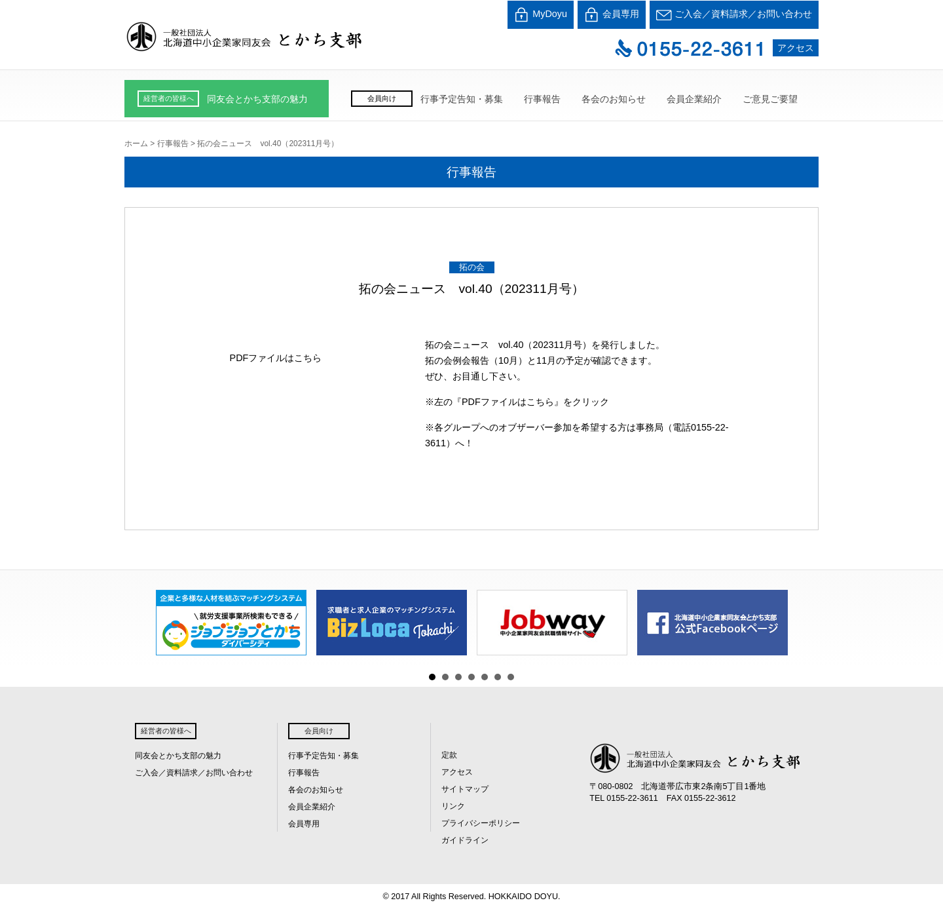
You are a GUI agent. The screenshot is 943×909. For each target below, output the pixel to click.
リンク (453, 806)
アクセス (795, 48)
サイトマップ (465, 789)
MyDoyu (540, 14)
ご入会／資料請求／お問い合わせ (734, 14)
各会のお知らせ (614, 99)
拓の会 (472, 267)
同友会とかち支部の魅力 (257, 99)
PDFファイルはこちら (276, 358)
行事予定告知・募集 (461, 99)
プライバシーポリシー (480, 823)
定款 (449, 755)
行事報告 (542, 99)
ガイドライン (465, 840)
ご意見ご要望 (770, 99)
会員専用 (611, 14)
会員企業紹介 (694, 99)
